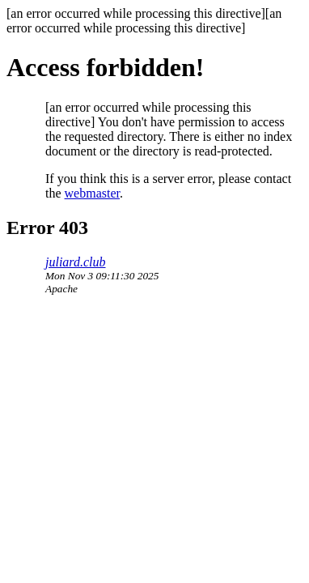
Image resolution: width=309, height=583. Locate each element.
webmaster (92, 193)
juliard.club (75, 262)
